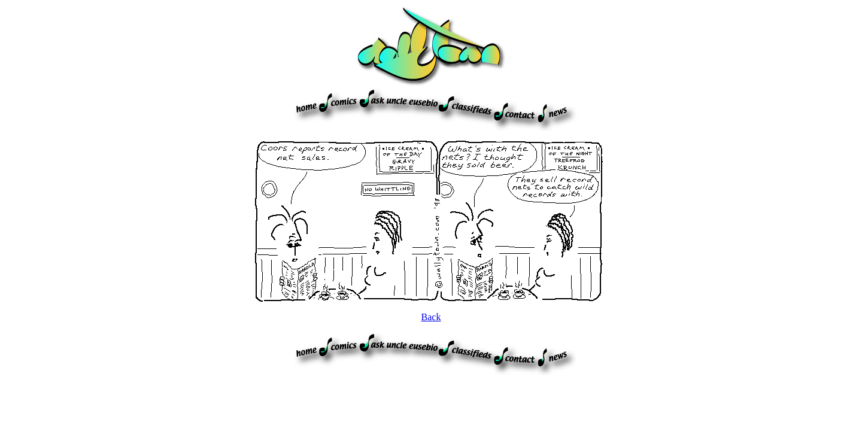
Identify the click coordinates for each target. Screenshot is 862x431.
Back (431, 317)
